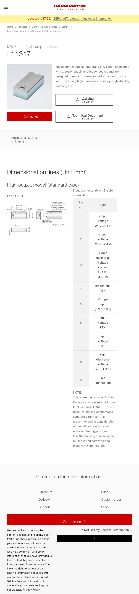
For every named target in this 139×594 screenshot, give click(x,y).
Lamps (65, 27)
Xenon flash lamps (16, 31)
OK (94, 538)
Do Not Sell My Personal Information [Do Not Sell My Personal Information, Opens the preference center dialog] (104, 530)
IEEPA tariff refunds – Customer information (82, 18)
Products (22, 27)
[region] (69, 559)
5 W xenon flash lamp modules (45, 31)
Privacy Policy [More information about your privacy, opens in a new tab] (31, 590)
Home (10, 27)
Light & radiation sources (44, 27)
